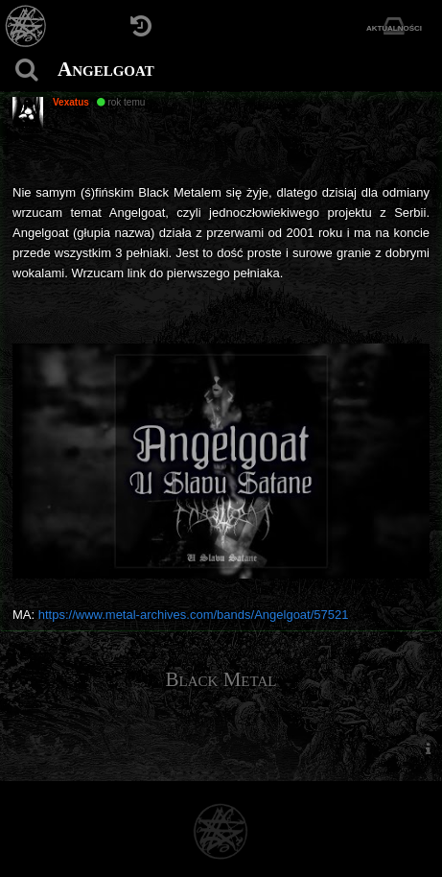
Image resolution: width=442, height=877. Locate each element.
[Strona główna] (26, 26)
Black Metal (221, 679)
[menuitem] (427, 748)
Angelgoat (106, 69)
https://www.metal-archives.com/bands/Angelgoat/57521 (193, 614)
